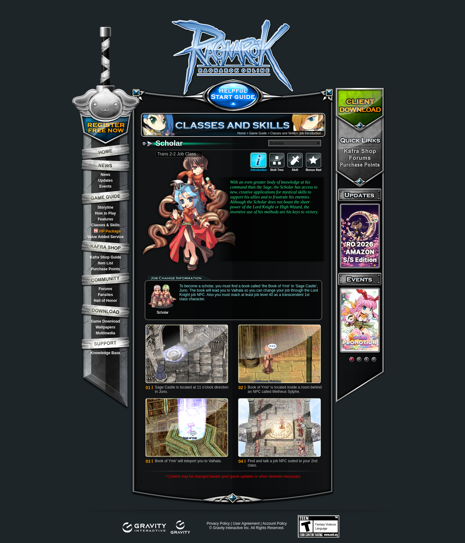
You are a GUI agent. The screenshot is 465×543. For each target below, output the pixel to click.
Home (241, 133)
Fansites (105, 295)
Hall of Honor (105, 300)
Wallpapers (105, 327)
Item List (105, 263)
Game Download (105, 321)
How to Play (105, 213)
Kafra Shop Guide (105, 257)
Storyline (105, 207)
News (105, 174)
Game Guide (258, 133)
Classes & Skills (105, 225)
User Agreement (246, 523)
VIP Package (107, 231)
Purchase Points (105, 269)
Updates (105, 180)
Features (105, 219)
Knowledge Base (105, 353)
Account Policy (274, 523)
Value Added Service (105, 237)
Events (105, 186)
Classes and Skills (282, 133)
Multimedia (105, 333)
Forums (105, 289)
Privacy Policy (218, 523)
